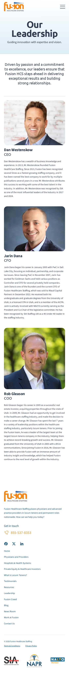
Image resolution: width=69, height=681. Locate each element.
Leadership (9, 593)
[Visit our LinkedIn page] (22, 543)
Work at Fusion (11, 617)
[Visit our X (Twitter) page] (14, 543)
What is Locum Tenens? (15, 575)
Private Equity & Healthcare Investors (22, 569)
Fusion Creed (10, 599)
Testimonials (10, 581)
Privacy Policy (31, 646)
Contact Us (9, 623)
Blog (6, 605)
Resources (9, 587)
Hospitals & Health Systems (17, 563)
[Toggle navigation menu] (62, 6)
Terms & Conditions (12, 646)
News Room (10, 611)
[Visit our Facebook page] (6, 543)
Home (7, 551)
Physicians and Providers (16, 557)
